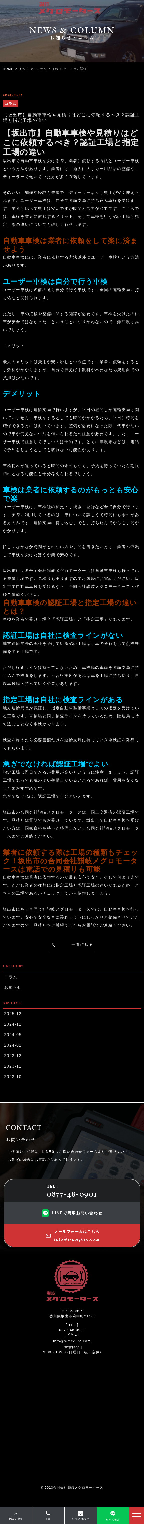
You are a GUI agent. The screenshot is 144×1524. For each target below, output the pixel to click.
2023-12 (13, 1056)
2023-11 (13, 1066)
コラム (10, 977)
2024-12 (13, 1024)
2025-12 (13, 1014)
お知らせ (13, 987)
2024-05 (13, 1035)
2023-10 (13, 1077)
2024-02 (13, 1045)
